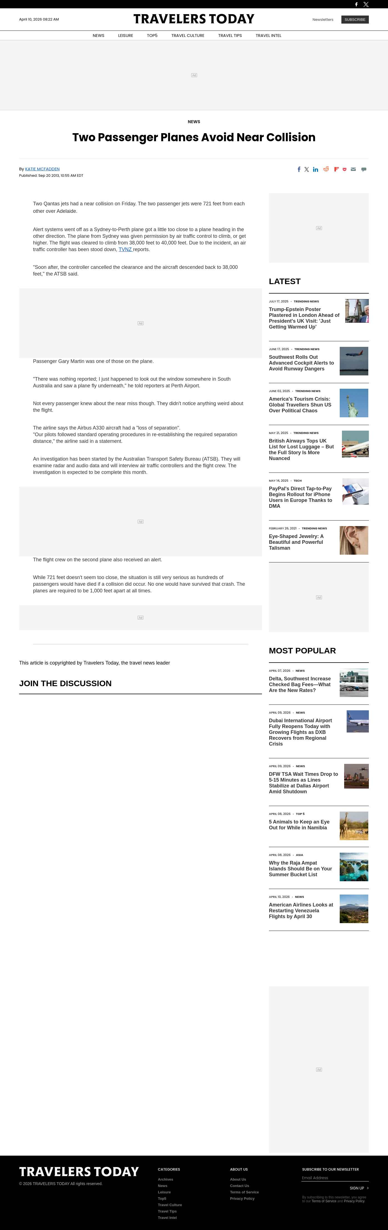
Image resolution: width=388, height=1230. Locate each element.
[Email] (353, 169)
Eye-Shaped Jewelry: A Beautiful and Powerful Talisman (296, 542)
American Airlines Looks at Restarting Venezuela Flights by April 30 (301, 910)
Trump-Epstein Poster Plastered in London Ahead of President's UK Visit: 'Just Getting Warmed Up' (304, 318)
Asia (299, 855)
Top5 (162, 1198)
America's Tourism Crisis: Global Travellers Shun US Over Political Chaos (300, 404)
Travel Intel (167, 1218)
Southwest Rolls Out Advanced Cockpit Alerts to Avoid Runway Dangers (301, 363)
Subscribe (355, 19)
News (194, 122)
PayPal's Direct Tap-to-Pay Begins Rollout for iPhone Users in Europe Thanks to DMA (300, 497)
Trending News (306, 301)
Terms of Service (244, 1192)
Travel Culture (170, 1205)
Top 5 (300, 814)
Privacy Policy (242, 1198)
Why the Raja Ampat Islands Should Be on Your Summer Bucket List (300, 868)
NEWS (98, 35)
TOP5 (152, 35)
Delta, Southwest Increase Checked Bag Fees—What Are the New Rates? (300, 684)
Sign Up (357, 1188)
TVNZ (126, 249)
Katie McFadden (42, 169)
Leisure (164, 1192)
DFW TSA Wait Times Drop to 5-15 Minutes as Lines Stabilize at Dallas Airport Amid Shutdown (303, 782)
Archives (165, 1179)
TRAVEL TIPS (230, 35)
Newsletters (323, 19)
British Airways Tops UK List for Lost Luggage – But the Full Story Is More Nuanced (301, 449)
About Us (238, 1179)
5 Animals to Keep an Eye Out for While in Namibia (299, 824)
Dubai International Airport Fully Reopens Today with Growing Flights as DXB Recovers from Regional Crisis (300, 732)
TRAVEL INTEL (268, 35)
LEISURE (125, 35)
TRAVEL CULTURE (188, 35)
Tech (298, 480)
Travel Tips (167, 1211)
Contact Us (239, 1186)
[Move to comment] (364, 169)
